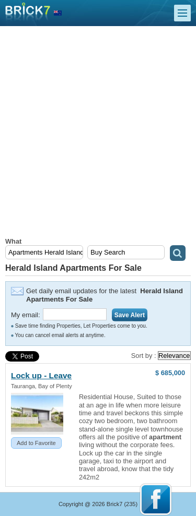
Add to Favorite (36, 443)
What (13, 241)
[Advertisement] (98, 134)
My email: (25, 315)
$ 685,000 (170, 373)
